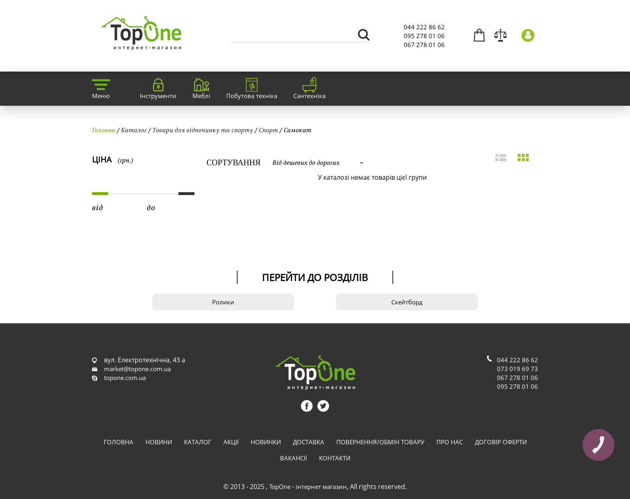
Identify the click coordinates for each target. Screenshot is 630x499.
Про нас (449, 442)
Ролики (223, 302)
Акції (231, 442)
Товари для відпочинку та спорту (202, 130)
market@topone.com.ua (137, 369)
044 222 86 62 (424, 27)
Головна (103, 130)
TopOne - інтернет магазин (308, 487)
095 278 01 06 (424, 36)
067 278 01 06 (424, 45)
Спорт (268, 130)
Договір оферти (501, 442)
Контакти (334, 458)
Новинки (266, 442)
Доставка (308, 442)
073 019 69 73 (517, 369)
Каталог (134, 130)
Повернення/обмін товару (380, 442)
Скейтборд (407, 302)
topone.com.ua (125, 378)
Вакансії (293, 458)
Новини (158, 442)
